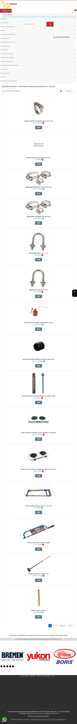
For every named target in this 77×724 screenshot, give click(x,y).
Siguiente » (63, 625)
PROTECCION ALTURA (7, 53)
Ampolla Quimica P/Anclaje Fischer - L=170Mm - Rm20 (38, 396)
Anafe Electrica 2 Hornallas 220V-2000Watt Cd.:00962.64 (38, 432)
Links (53, 676)
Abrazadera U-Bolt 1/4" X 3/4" (38, 290)
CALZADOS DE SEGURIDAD (8, 81)
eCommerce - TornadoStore (30, 719)
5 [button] (13, 666)
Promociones (25, 676)
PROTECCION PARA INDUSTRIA (9, 65)
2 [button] (4, 666)
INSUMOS (3, 77)
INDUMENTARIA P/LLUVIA (7, 42)
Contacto (35, 10)
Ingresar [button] (60, 10)
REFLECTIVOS (4, 69)
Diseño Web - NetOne (16, 719)
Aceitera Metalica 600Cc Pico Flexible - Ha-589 (38, 322)
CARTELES (3, 19)
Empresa (16, 10)
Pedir (38, 127)
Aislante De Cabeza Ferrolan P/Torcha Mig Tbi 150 (38, 359)
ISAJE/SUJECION (5, 46)
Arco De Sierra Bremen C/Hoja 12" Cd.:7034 (38, 506)
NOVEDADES (4, 50)
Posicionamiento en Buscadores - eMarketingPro (51, 719)
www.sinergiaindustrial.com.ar (49, 713)
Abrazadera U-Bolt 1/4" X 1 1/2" (38, 253)
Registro (68, 10)
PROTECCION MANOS (6, 61)
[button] (75, 292)
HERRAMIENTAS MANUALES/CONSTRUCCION (33, 86)
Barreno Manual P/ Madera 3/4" (38, 574)
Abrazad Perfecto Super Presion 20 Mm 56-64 (38, 121)
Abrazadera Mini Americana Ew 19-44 (38, 158)
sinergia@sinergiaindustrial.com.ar (28, 713)
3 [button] (7, 666)
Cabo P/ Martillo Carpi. (38, 610)
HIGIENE (2, 30)
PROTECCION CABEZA (7, 57)
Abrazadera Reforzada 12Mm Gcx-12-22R (38, 187)
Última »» (71, 625)
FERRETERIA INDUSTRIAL (7, 26)
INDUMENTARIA (4, 38)
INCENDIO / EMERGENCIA (7, 34)
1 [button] (1, 666)
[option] (13, 656)
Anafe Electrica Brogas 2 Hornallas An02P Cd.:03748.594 (38, 469)
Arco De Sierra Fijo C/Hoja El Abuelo (38, 542)
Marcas (39, 676)
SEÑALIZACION (4, 73)
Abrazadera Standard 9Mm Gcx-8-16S (38, 216)
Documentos (46, 676)
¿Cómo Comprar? (25, 10)
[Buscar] (50, 24)
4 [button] (10, 666)
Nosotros (33, 676)
